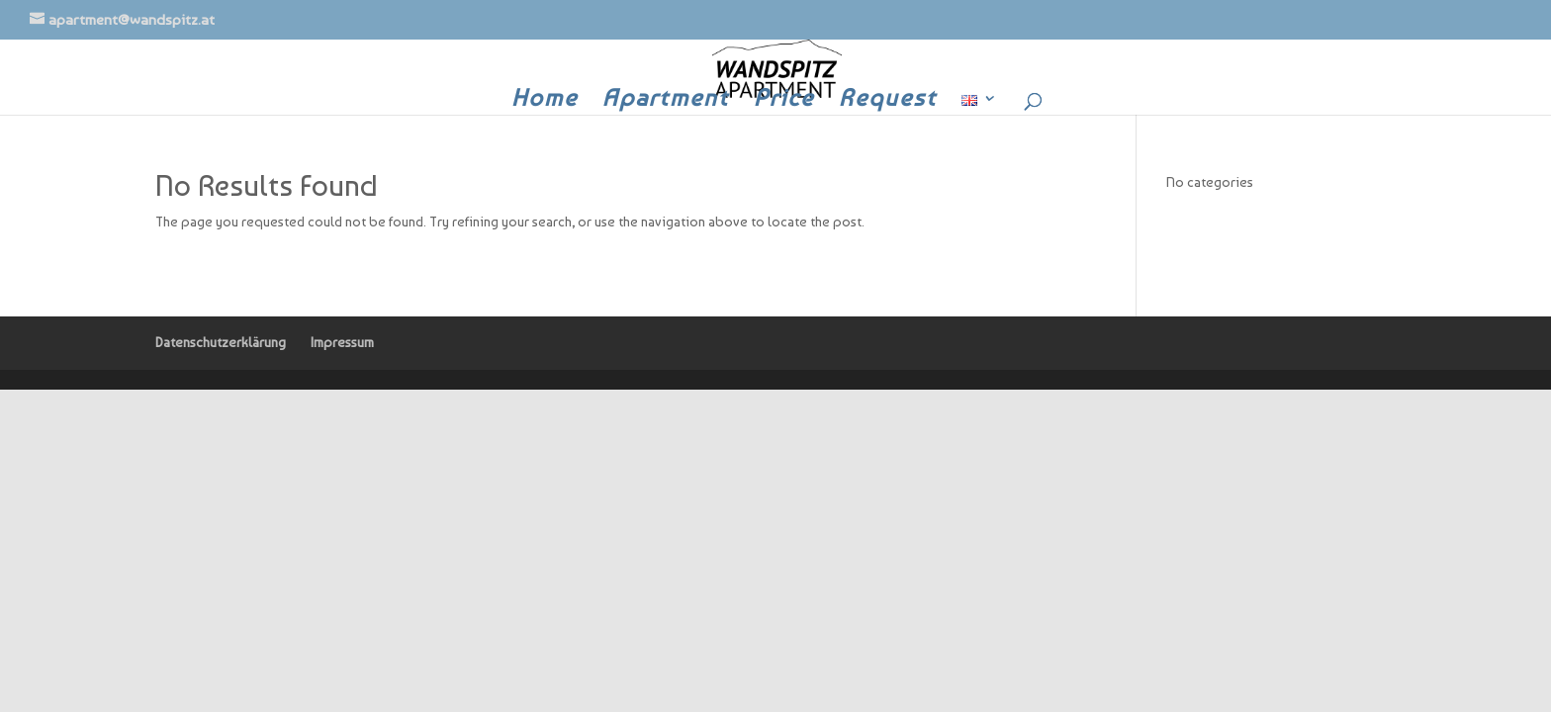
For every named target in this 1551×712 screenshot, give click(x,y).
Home (544, 101)
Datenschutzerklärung (220, 342)
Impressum (342, 342)
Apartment (665, 101)
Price (784, 101)
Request (888, 101)
